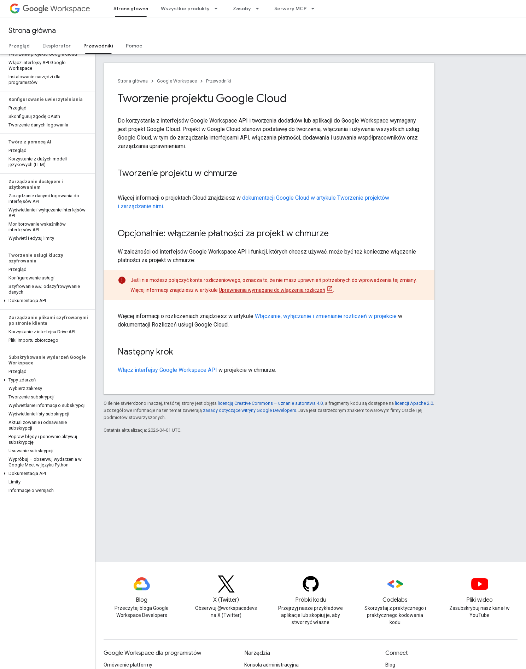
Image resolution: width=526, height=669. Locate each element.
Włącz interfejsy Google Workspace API (167, 370)
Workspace (56, 8)
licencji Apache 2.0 (414, 403)
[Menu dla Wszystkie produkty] (218, 8)
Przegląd (19, 45)
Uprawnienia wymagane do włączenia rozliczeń (272, 290)
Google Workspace (177, 81)
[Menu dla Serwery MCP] (314, 8)
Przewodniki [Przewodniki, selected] (98, 45)
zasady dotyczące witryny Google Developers (249, 410)
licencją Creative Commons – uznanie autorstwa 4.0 (270, 403)
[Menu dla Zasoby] (259, 8)
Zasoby (242, 8)
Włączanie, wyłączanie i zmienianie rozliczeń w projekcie (326, 316)
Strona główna (32, 30)
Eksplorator (56, 45)
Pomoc (134, 45)
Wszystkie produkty (185, 8)
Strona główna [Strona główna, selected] (130, 8)
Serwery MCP (290, 8)
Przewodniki (218, 81)
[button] (46, 300)
